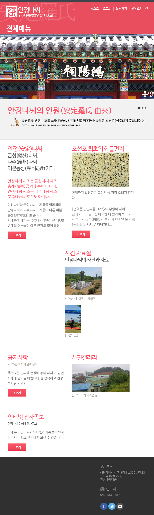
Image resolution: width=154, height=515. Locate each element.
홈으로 (94, 9)
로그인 (107, 9)
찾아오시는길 (139, 9)
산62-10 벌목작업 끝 (85, 395)
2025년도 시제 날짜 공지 (22, 364)
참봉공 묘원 (72, 335)
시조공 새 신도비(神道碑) (81, 298)
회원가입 (121, 9)
